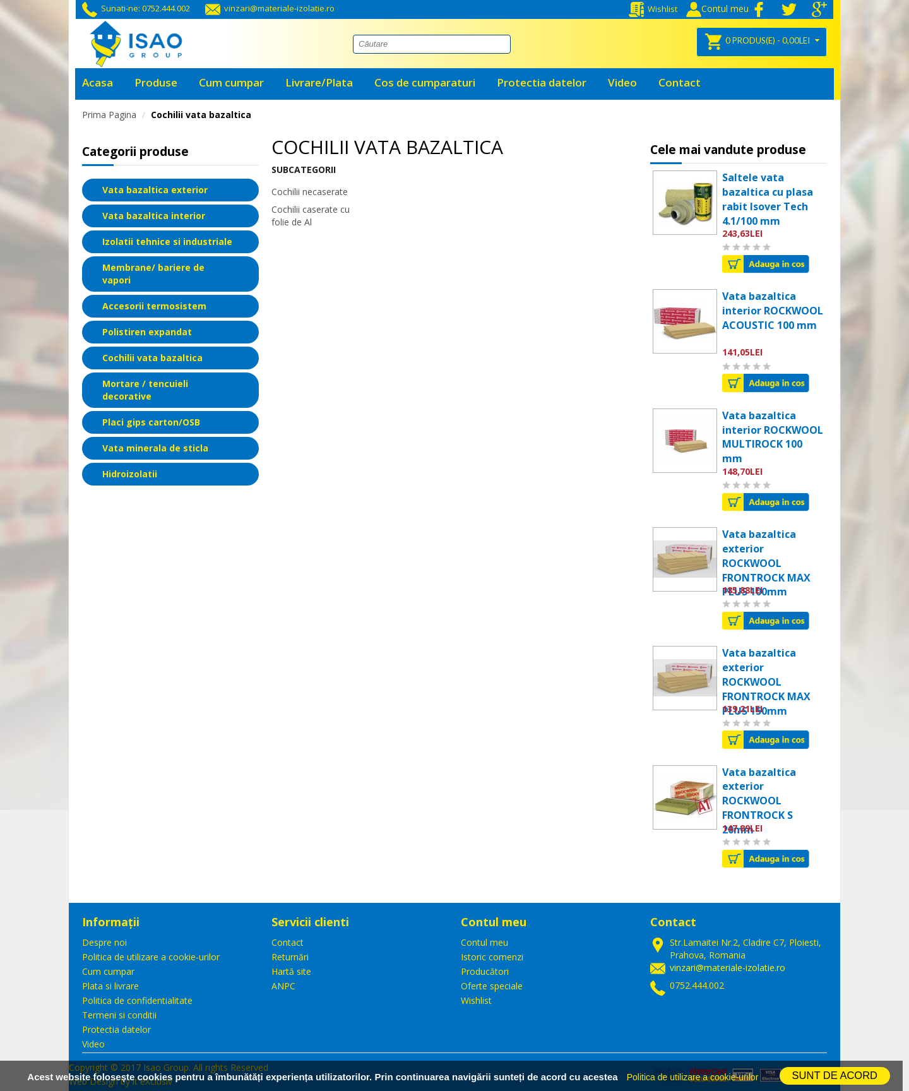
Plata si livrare (110, 986)
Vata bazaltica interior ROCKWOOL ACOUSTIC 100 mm (772, 310)
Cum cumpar (108, 971)
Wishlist (653, 9)
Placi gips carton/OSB (151, 422)
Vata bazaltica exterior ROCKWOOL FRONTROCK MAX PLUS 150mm (766, 681)
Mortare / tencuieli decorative (145, 390)
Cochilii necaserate (309, 192)
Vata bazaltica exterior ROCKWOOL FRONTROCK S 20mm (759, 801)
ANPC (283, 986)
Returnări (290, 957)
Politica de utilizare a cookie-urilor (151, 957)
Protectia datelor (116, 1029)
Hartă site (291, 971)
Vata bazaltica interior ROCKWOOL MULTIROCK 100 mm (772, 437)
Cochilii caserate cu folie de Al (310, 215)
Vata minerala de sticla (155, 448)
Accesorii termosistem (154, 306)
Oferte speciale (492, 986)
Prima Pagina (109, 115)
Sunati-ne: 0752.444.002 (136, 8)
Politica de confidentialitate (137, 1000)
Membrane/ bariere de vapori (153, 273)
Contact (287, 942)
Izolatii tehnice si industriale (167, 241)
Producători (485, 971)
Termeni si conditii (119, 1015)
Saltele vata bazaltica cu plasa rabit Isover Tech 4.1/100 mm (767, 199)
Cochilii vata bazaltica (201, 115)
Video (93, 1044)
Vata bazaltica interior (153, 216)
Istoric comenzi (492, 957)
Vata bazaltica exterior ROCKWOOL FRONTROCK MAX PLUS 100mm (766, 563)
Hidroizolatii (129, 474)
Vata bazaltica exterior (155, 190)
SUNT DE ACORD (834, 1075)
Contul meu (484, 942)
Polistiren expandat (147, 332)
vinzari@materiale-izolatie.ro (270, 8)
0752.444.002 (697, 985)
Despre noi (104, 942)
